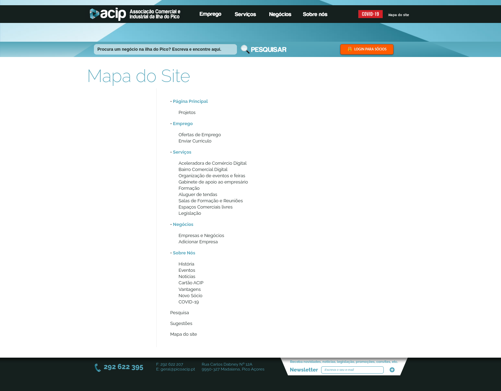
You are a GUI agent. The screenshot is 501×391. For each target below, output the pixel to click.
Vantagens (189, 289)
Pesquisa (179, 312)
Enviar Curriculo (194, 141)
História (186, 264)
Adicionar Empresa (198, 241)
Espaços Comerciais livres (205, 207)
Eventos (186, 270)
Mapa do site (183, 334)
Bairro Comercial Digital (203, 169)
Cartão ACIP (190, 282)
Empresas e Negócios (201, 235)
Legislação (189, 213)
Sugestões (181, 323)
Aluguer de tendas (197, 194)
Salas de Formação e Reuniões (210, 200)
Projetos (187, 112)
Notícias (186, 276)
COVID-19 (188, 301)
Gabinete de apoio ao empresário (213, 182)
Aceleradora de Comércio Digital (212, 163)
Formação (189, 188)
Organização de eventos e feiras (211, 175)
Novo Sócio (190, 295)
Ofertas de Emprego (199, 134)
